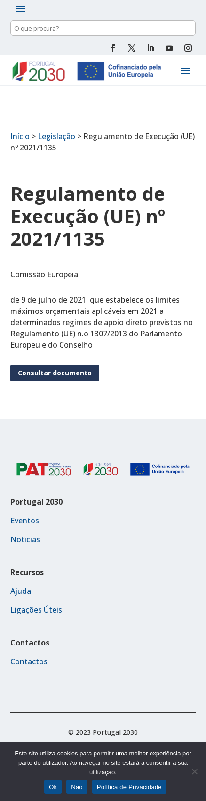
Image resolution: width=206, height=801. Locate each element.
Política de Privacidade (129, 787)
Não (77, 787)
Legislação (56, 136)
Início (20, 136)
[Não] (194, 771)
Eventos (24, 520)
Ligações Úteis (36, 610)
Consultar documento (55, 372)
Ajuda (20, 591)
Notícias (25, 539)
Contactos (29, 661)
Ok (53, 787)
